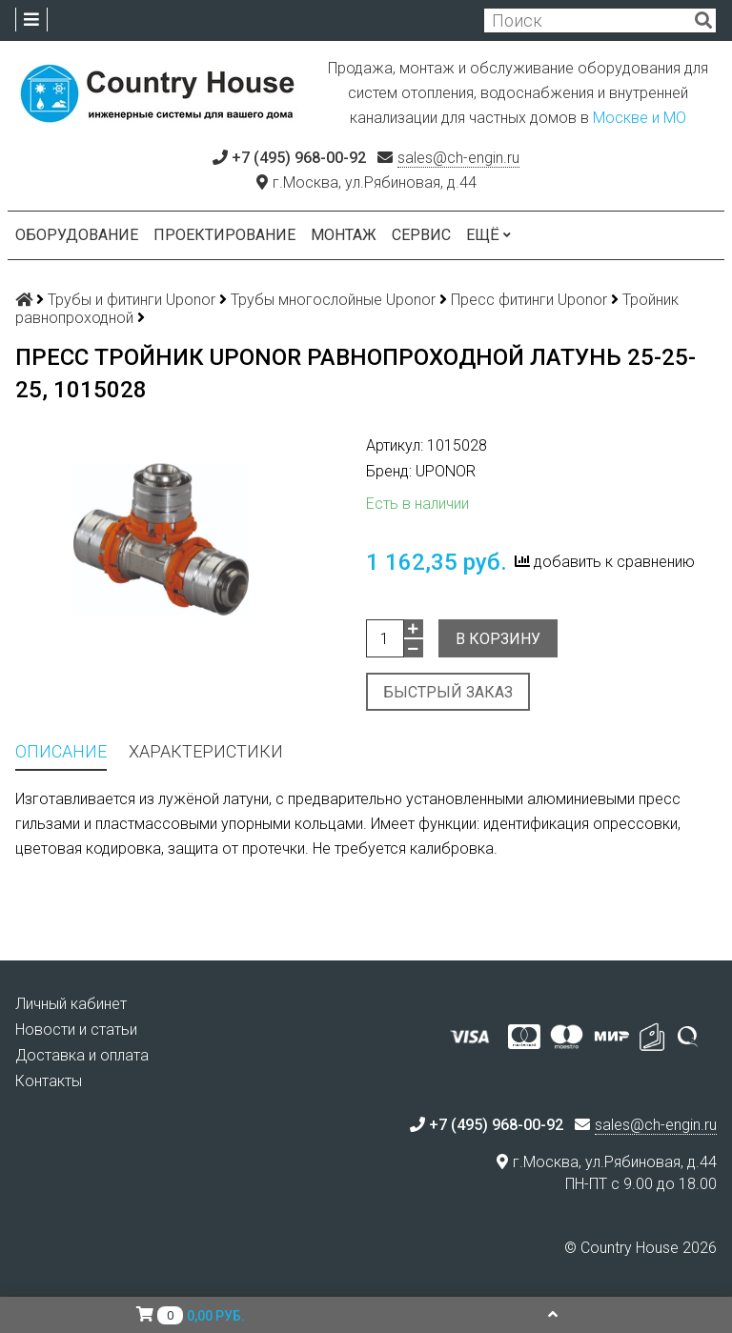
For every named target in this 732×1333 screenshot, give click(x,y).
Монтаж (343, 235)
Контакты (48, 1081)
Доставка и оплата (82, 1055)
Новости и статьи (76, 1029)
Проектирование (224, 235)
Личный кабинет (71, 1004)
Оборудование (76, 235)
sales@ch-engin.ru (458, 158)
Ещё (488, 235)
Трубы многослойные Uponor (333, 300)
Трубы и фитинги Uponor (131, 300)
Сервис (421, 235)
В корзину (498, 639)
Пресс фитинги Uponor (529, 300)
